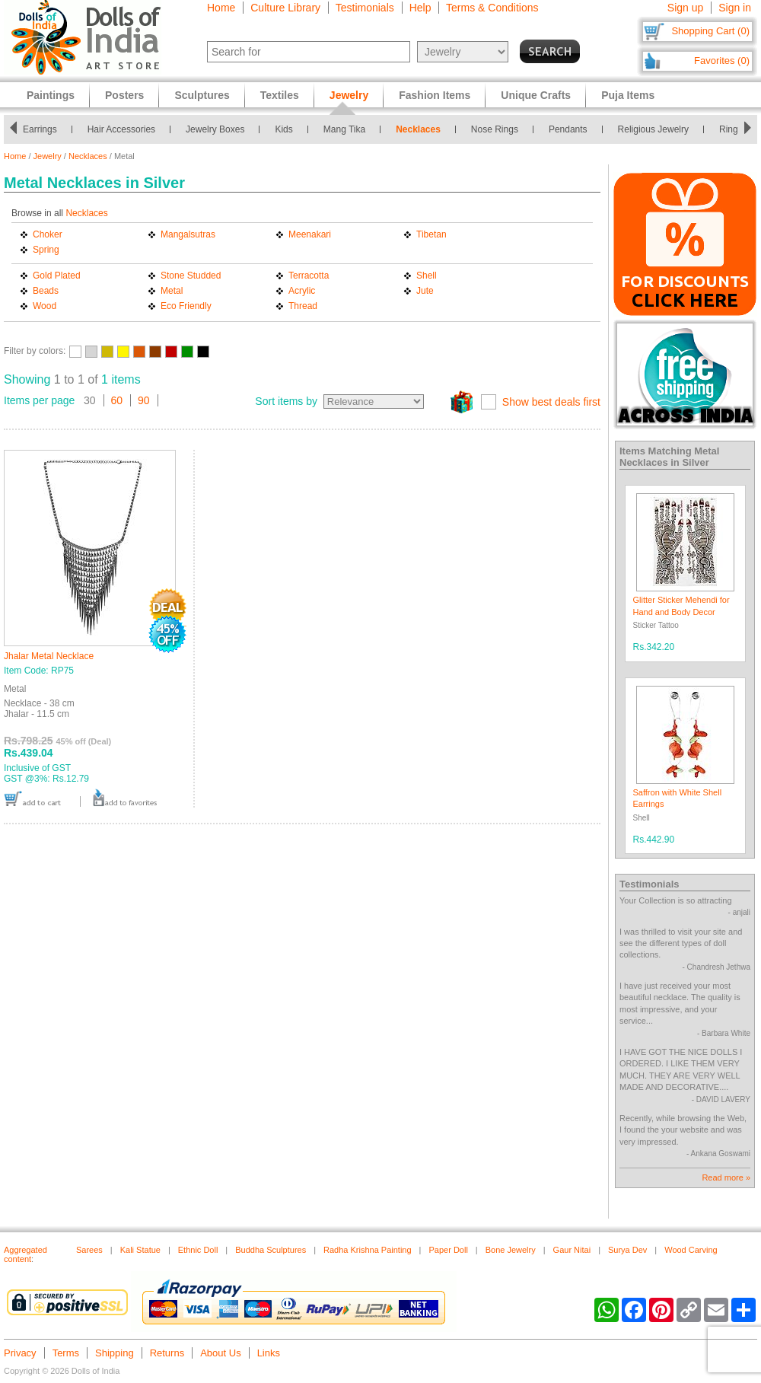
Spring (46, 249)
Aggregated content (25, 1254)
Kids (288, 129)
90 (144, 400)
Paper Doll (447, 1249)
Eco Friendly (186, 306)
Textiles (279, 95)
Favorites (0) (722, 60)
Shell (426, 275)
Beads (46, 290)
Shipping (114, 1353)
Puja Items (627, 95)
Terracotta (308, 275)
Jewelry (47, 156)
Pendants (572, 129)
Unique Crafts (536, 95)
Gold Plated (57, 275)
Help (420, 8)
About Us (220, 1353)
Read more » (726, 1177)
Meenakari (309, 234)
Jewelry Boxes (219, 129)
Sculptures (201, 95)
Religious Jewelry (657, 129)
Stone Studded (191, 275)
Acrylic (301, 290)
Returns (167, 1353)
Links (268, 1353)
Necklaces (422, 129)
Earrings (44, 129)
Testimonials (365, 8)
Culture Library (285, 8)
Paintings (51, 95)
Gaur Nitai (572, 1249)
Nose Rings (499, 129)
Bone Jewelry (511, 1249)
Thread (302, 306)
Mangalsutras (188, 234)
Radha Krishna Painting (367, 1249)
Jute (425, 290)
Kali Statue (140, 1249)
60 (117, 400)
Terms (66, 1353)
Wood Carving (691, 1249)
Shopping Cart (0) (710, 31)
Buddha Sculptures (270, 1249)
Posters (124, 95)
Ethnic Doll (198, 1249)
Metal (172, 290)
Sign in (734, 8)
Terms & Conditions (492, 8)
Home (221, 8)
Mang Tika (349, 129)
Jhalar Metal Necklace (49, 656)
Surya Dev (627, 1249)
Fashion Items (434, 95)
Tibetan (431, 234)
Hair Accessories (125, 129)
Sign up (685, 8)
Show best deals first (551, 402)
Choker (47, 234)
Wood (44, 306)
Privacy (20, 1353)
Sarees (89, 1249)
